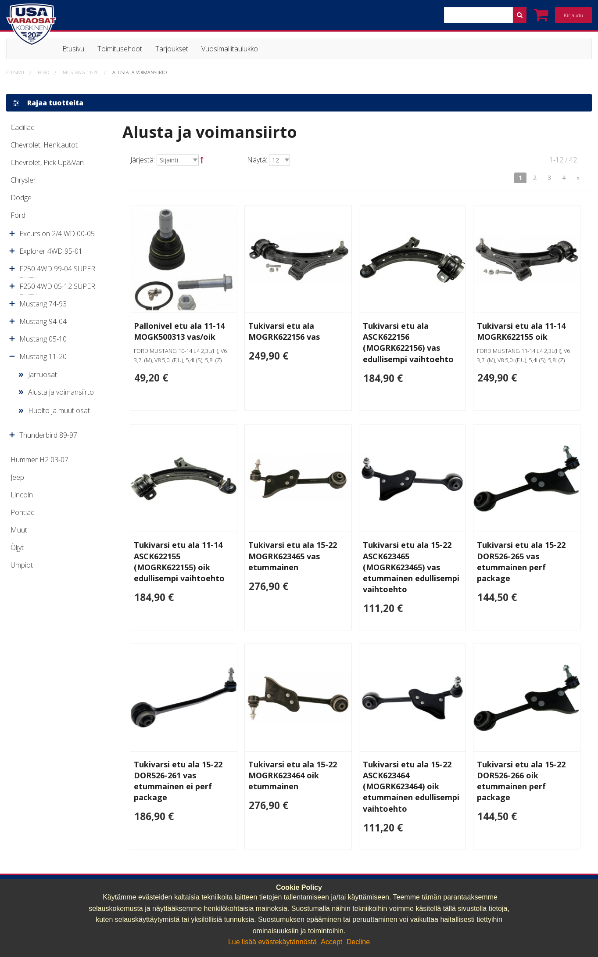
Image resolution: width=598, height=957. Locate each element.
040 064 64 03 (181, 875)
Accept (331, 942)
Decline (358, 942)
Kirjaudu (573, 15)
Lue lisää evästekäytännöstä (273, 942)
